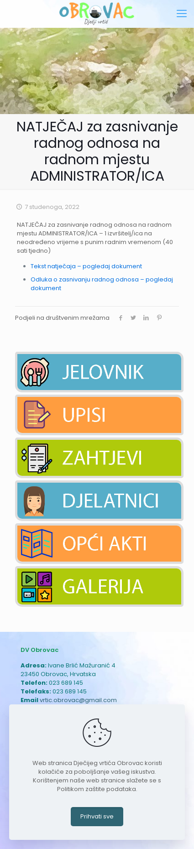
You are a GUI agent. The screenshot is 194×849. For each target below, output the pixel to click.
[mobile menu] (181, 13)
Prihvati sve (97, 816)
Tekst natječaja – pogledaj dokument (86, 266)
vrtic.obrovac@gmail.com (78, 700)
